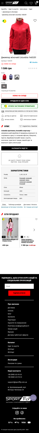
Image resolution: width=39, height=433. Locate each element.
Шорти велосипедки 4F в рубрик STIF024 (10, 240)
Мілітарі (11, 349)
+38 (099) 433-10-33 (15, 374)
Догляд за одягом (8, 116)
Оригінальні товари (28, 119)
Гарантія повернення (28, 116)
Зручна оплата (7, 119)
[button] (17, 53)
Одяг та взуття (13, 346)
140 (12, 237)
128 (4, 237)
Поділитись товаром (28, 126)
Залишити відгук (20, 148)
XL (28, 237)
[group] (19, 36)
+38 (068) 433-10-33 (15, 377)
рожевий (22, 180)
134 (8, 237)
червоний (29, 178)
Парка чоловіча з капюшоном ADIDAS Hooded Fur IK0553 (27, 241)
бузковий (22, 178)
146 (16, 237)
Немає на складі (19, 96)
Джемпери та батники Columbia (12, 207)
